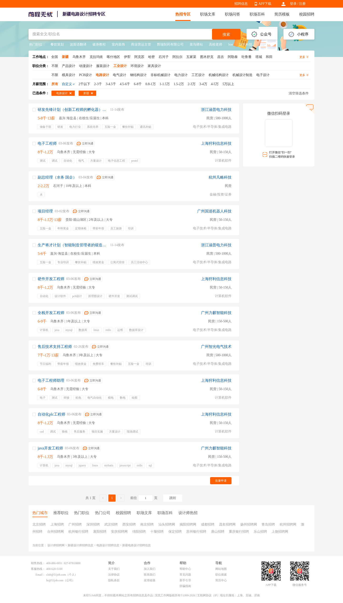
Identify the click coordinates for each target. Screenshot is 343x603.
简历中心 (221, 580)
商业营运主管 (141, 44)
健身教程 (99, 44)
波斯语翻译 (78, 44)
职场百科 (257, 14)
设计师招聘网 (56, 545)
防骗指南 (185, 586)
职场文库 (207, 14)
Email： (40, 574)
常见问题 (185, 574)
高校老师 (215, 44)
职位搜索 (221, 574)
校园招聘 (306, 14)
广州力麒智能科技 (216, 313)
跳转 (172, 498)
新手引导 (185, 580)
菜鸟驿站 (196, 44)
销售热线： (38, 563)
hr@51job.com (54, 580)
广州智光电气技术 (216, 347)
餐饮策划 (57, 44)
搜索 (226, 34)
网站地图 (221, 569)
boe (230, 44)
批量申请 (221, 480)
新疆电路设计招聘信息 (136, 545)
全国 (54, 57)
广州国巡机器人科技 (214, 211)
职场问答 (232, 14)
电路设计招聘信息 (107, 545)
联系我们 (149, 574)
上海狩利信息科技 (216, 143)
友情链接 (149, 580)
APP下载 (264, 3)
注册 (302, 3)
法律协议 (114, 574)
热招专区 (183, 14)
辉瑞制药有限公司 (170, 44)
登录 (293, 3)
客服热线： (38, 569)
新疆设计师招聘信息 (80, 545)
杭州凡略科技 (220, 177)
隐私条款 (114, 580)
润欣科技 (245, 44)
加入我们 (149, 569)
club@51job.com (56, 574)
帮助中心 (185, 569)
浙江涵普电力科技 (216, 110)
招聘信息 (241, 3)
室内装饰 (118, 44)
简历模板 (282, 14)
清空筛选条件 (299, 93)
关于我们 (114, 569)
